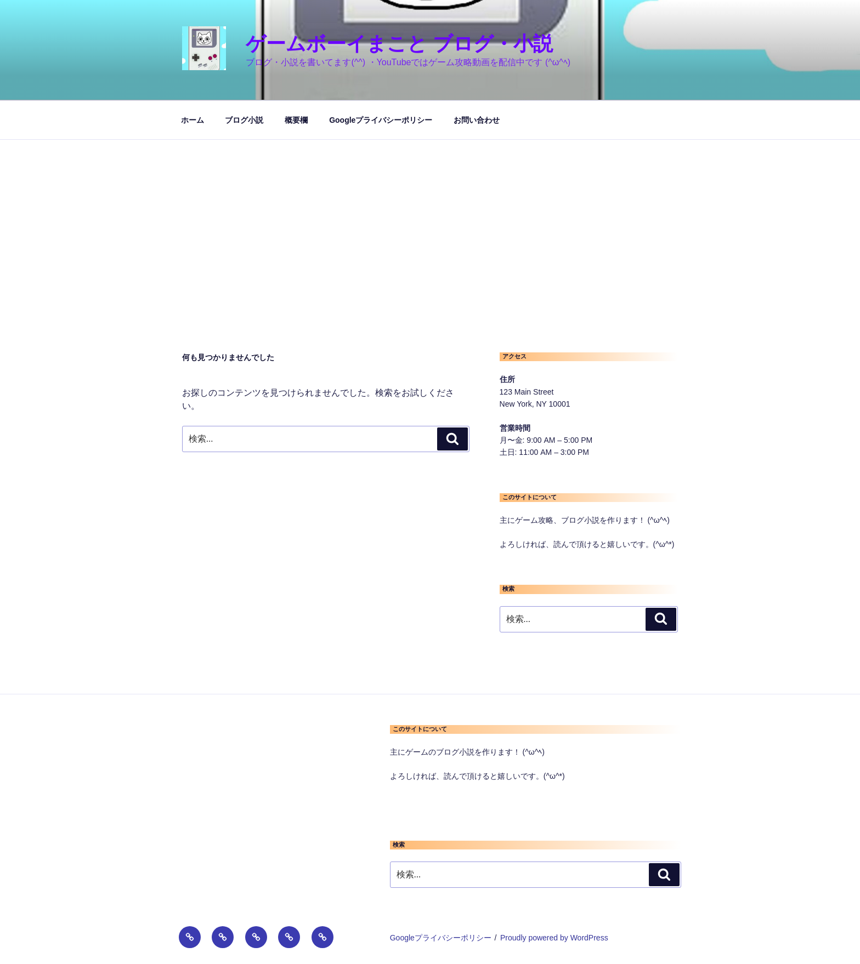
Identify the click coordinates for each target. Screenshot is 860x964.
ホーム (192, 120)
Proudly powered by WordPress (554, 937)
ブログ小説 (244, 120)
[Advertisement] (430, 222)
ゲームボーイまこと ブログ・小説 (399, 43)
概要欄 (296, 120)
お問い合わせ (477, 120)
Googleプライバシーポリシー (380, 120)
